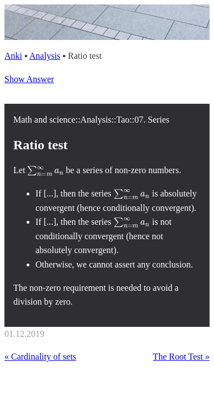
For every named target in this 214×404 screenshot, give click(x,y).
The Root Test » (181, 356)
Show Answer (29, 79)
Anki (13, 55)
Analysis (44, 55)
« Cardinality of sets (40, 356)
